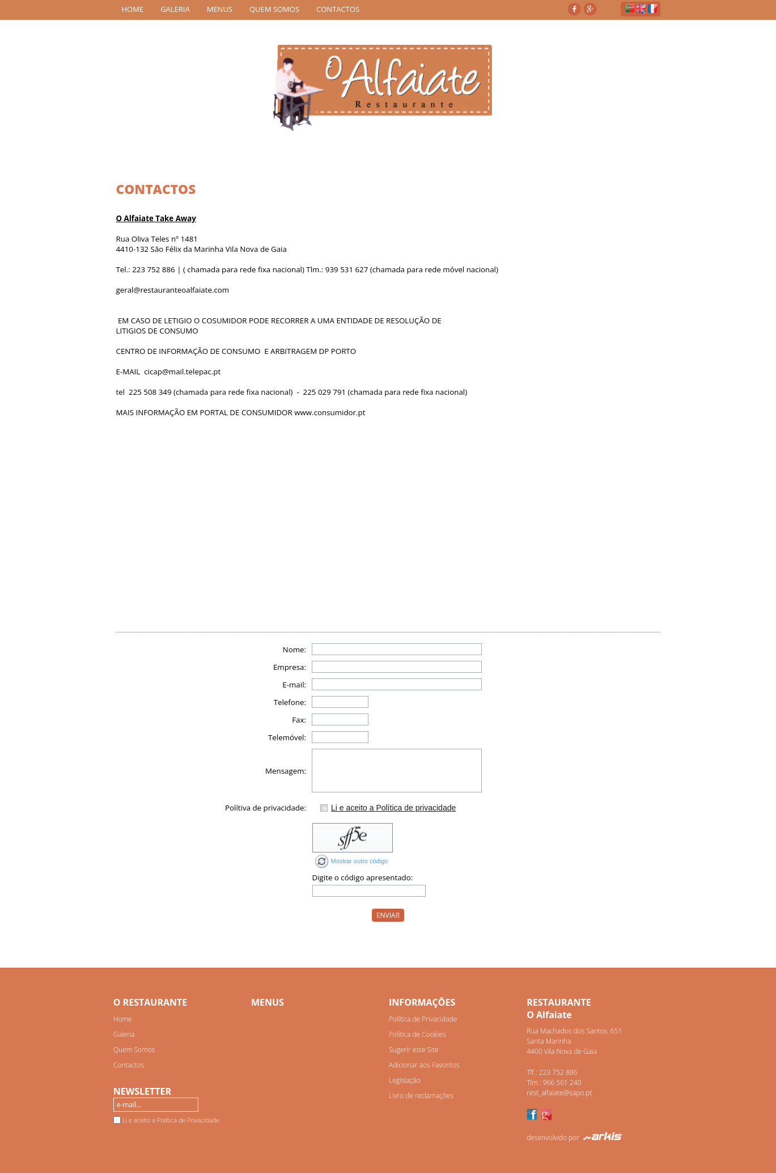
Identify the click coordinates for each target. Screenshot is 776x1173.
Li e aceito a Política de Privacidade (170, 1120)
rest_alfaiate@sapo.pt (559, 1093)
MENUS (219, 9)
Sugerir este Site (413, 1049)
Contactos (128, 1065)
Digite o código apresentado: (362, 877)
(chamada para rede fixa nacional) (232, 392)
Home (122, 1019)
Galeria (124, 1034)
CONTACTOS (337, 9)
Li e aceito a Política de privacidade (393, 807)
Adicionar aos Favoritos (424, 1065)
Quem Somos (134, 1049)
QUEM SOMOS (274, 9)
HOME (133, 9)
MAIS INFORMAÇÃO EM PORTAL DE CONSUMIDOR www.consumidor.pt (241, 412)
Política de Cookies (417, 1034)
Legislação (404, 1080)
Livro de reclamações (421, 1095)
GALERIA (175, 9)
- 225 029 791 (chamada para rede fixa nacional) (379, 392)
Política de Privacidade (423, 1019)
